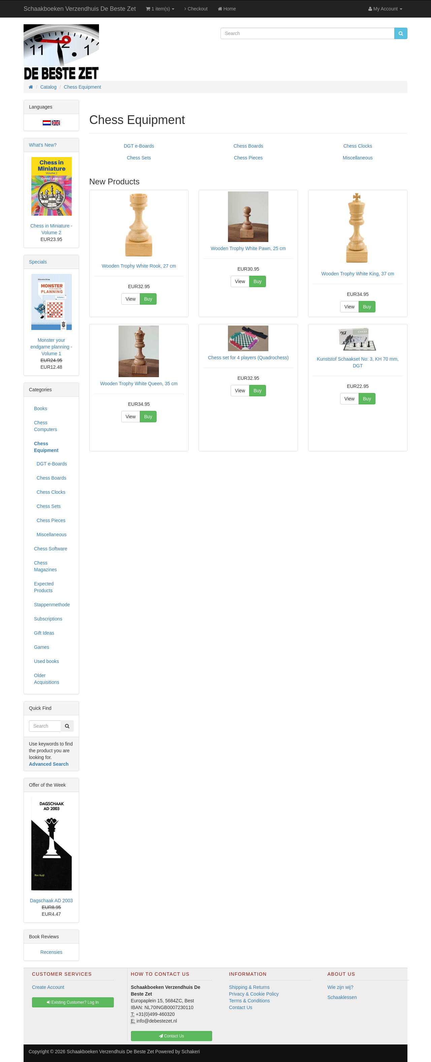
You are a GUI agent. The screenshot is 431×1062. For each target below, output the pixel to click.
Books (40, 408)
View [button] (131, 299)
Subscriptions (48, 618)
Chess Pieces (248, 157)
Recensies (51, 952)
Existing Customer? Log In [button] (73, 1002)
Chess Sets (139, 157)
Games (41, 647)
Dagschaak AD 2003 (51, 900)
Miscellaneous (358, 157)
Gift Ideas (44, 633)
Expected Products (44, 587)
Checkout (196, 8)
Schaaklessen (342, 997)
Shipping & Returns (249, 987)
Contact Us (240, 1007)
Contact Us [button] (171, 1036)
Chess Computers (45, 426)
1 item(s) (160, 8)
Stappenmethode (52, 604)
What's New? (43, 145)
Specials (38, 262)
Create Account (48, 987)
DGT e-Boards (139, 146)
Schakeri (190, 1051)
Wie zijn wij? (341, 987)
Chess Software (50, 548)
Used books (46, 661)
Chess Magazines (45, 566)
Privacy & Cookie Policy (254, 994)
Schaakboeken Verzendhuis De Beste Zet (80, 8)
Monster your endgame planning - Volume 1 (51, 346)
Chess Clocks (357, 146)
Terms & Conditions (249, 1000)
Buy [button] (148, 299)
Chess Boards (248, 146)
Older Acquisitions (46, 679)
